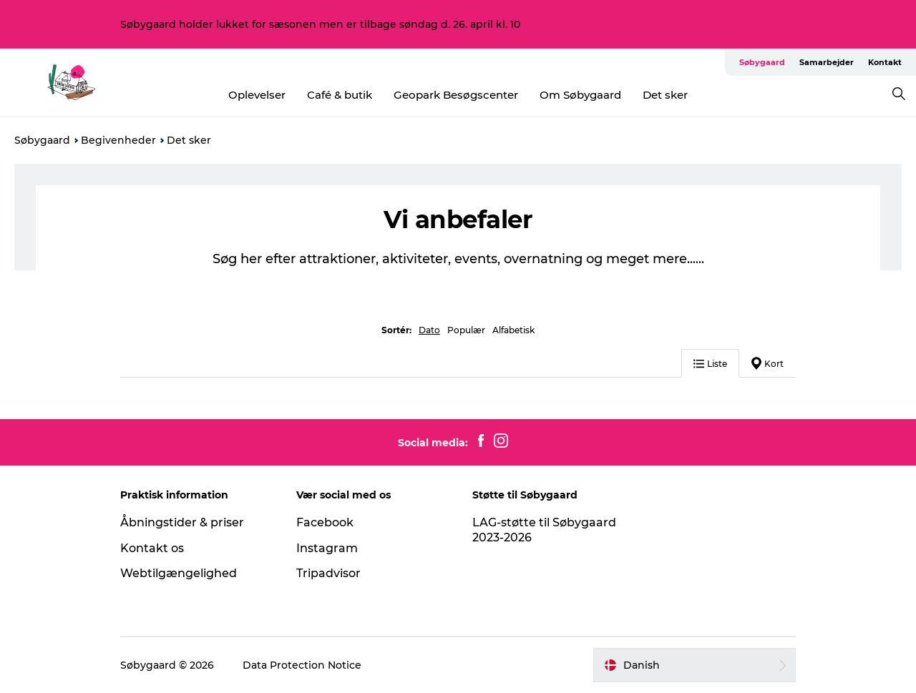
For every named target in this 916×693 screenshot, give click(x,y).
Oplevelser (257, 95)
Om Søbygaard (580, 95)
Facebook (325, 522)
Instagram (327, 548)
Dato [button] (429, 330)
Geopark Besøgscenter (456, 95)
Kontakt (885, 62)
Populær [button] (466, 330)
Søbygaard (762, 62)
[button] (694, 665)
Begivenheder (118, 140)
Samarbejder (826, 62)
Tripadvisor (328, 573)
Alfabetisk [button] (513, 330)
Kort (767, 363)
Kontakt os (152, 548)
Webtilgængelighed (178, 573)
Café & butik (339, 95)
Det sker (665, 95)
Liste (710, 363)
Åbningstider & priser (182, 522)
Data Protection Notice (302, 665)
